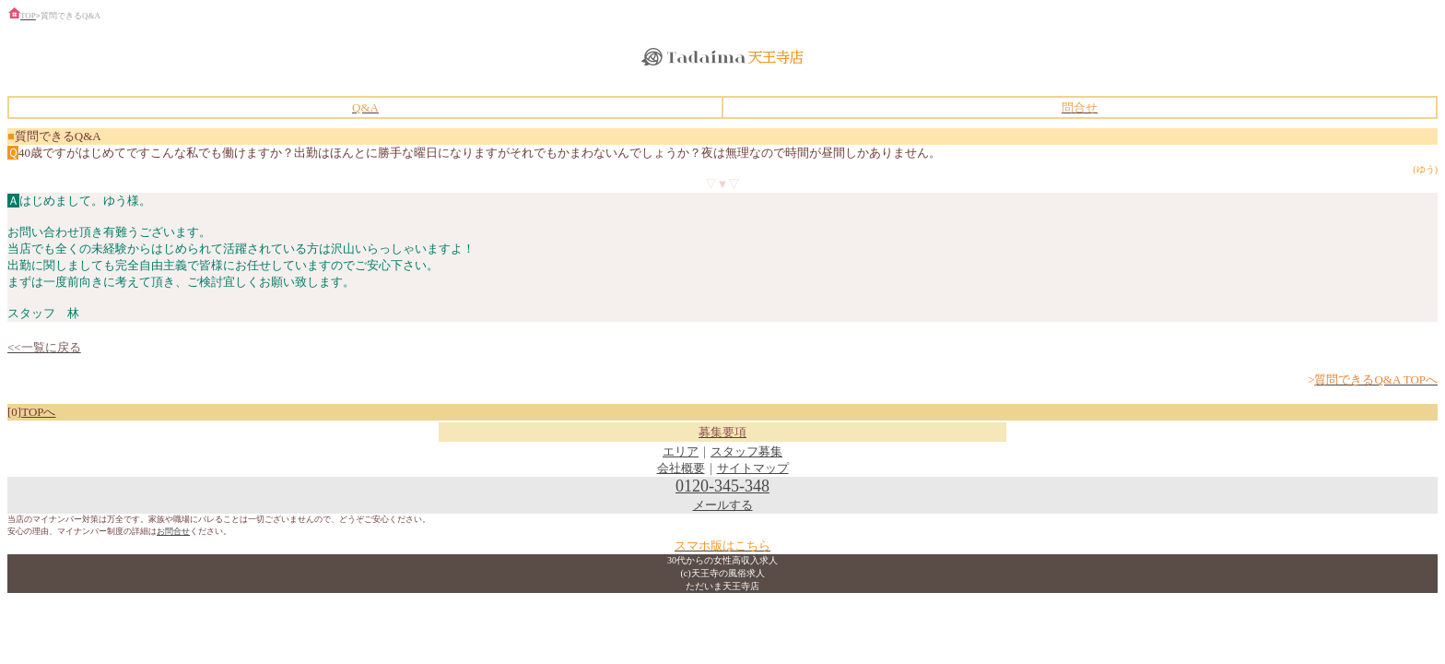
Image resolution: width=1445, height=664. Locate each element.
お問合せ (173, 531)
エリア (681, 451)
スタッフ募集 (746, 451)
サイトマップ (753, 468)
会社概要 (681, 468)
